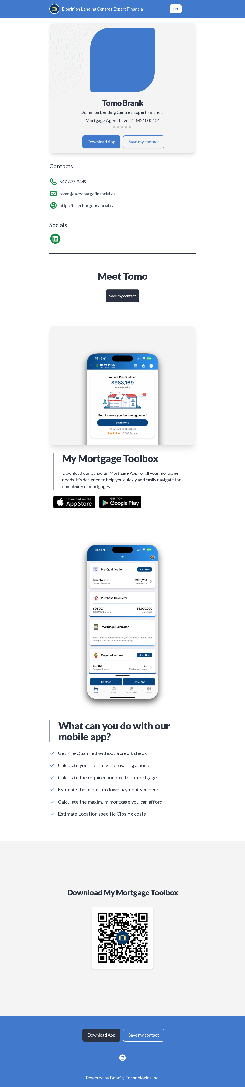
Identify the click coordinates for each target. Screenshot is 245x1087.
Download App (101, 141)
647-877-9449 (72, 181)
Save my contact (143, 141)
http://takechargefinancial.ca (86, 205)
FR (190, 9)
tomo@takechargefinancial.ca (87, 193)
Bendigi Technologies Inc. (134, 1077)
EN (175, 9)
